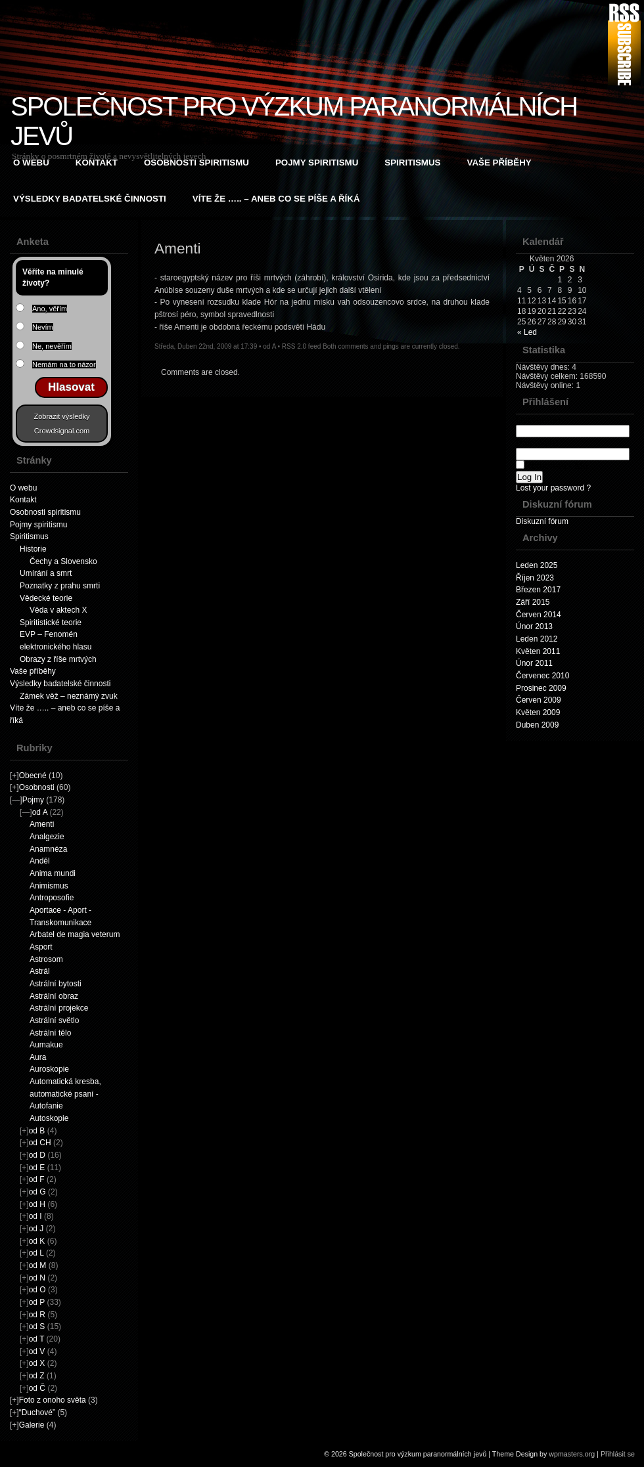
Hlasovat (71, 387)
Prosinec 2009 (541, 688)
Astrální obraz (54, 996)
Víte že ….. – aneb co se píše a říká (276, 199)
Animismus (49, 885)
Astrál (40, 971)
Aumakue (46, 1044)
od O (37, 1289)
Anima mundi (53, 873)
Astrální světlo (54, 1020)
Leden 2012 (536, 639)
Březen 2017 (538, 589)
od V (37, 1351)
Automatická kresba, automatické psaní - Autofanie (65, 1093)
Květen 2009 (538, 712)
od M (38, 1265)
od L (36, 1253)
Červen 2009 (538, 700)
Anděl (40, 860)
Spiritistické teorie (50, 622)
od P (37, 1302)
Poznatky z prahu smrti (60, 585)
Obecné (33, 775)
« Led (527, 332)
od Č (37, 1388)
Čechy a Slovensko (63, 561)
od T (37, 1339)
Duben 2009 (537, 725)
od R (37, 1314)
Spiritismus (412, 162)
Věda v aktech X (58, 610)
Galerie (32, 1425)
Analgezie (47, 836)
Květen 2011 (538, 651)
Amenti (42, 824)
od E (37, 1167)
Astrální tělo (50, 1033)
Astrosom (46, 959)
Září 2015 (532, 602)
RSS (624, 44)
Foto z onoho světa (52, 1400)
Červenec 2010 (542, 675)
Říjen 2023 (535, 577)
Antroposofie (52, 897)
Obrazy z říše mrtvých (58, 659)
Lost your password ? (553, 488)
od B (37, 1130)
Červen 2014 (538, 614)
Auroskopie (49, 1069)
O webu (31, 162)
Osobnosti (37, 787)
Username (573, 425)
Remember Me (552, 465)
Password (573, 448)
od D (37, 1155)
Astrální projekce (59, 1008)
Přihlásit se (618, 1454)
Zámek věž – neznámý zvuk (69, 696)
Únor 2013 (534, 626)
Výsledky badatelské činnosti (89, 199)
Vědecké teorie (46, 598)
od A (39, 812)
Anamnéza (48, 849)
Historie (33, 549)
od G (37, 1191)
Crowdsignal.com (61, 431)
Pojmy (33, 799)
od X (37, 1363)
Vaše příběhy (499, 162)
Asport (41, 947)
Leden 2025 (536, 565)
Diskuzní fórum (542, 521)
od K (37, 1241)
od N (37, 1277)
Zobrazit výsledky (62, 416)
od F (37, 1179)
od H (37, 1204)
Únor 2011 (534, 663)
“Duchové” (37, 1412)
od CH (40, 1142)
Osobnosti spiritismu (196, 162)
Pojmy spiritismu (316, 162)
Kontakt (97, 162)
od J (36, 1228)
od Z (37, 1375)
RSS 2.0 (294, 346)
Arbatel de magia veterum (75, 934)
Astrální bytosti (55, 983)
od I (35, 1216)
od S (37, 1326)
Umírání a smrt (46, 573)
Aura (38, 1057)
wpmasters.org (572, 1454)
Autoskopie (49, 1118)
